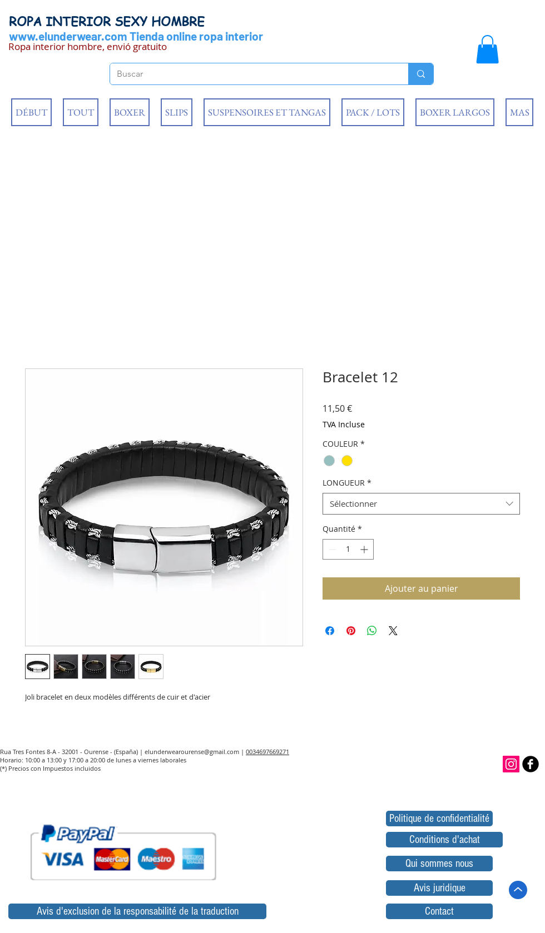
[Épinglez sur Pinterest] (351, 630)
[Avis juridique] (439, 888)
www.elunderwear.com (68, 36)
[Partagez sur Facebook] (329, 630)
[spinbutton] (348, 549)
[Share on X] (393, 630)
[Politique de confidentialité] (439, 818)
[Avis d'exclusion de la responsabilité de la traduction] (137, 911)
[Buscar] (251, 73)
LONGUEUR (347, 482)
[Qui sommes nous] (439, 863)
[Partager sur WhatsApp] (372, 630)
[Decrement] (331, 549)
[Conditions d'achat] (444, 839)
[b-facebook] (530, 764)
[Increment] (365, 549)
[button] (487, 49)
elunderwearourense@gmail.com (192, 751)
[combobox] (421, 504)
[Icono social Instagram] (511, 764)
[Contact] (439, 911)
